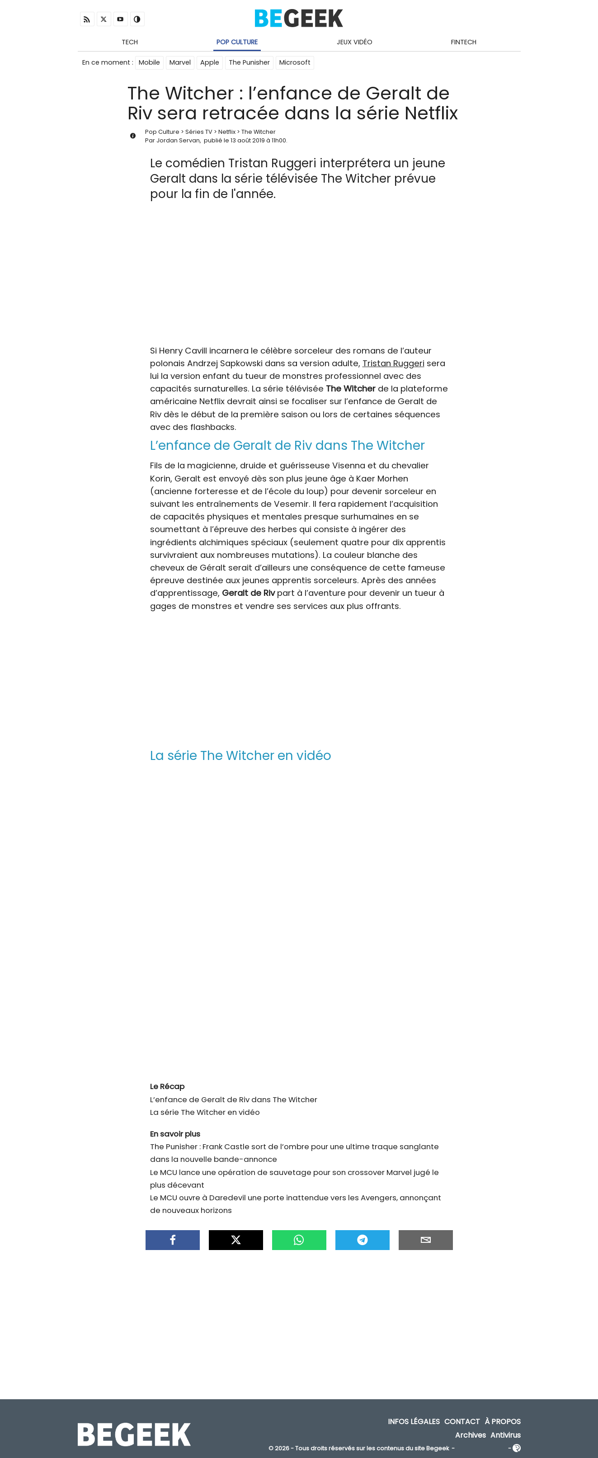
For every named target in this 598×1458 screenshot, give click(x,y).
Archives (470, 1435)
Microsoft (295, 62)
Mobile (149, 62)
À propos (503, 1422)
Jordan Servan (178, 140)
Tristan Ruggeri (393, 363)
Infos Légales (414, 1422)
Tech (130, 42)
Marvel (180, 62)
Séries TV (198, 132)
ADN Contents (481, 1448)
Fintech (463, 42)
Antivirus (505, 1435)
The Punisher (249, 62)
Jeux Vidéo (354, 42)
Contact (462, 1422)
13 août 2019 (248, 140)
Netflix (226, 132)
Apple (209, 62)
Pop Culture (237, 42)
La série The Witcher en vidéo (205, 1112)
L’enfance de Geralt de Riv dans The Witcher (233, 1099)
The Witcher (258, 132)
